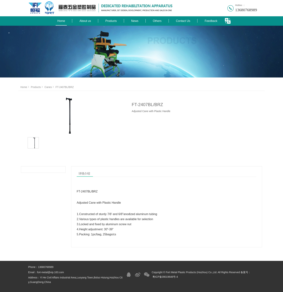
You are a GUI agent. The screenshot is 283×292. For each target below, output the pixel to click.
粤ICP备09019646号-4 (165, 276)
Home (61, 20)
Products (111, 20)
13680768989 (246, 10)
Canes (50, 87)
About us (85, 20)
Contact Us (183, 20)
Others (157, 20)
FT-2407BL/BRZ (64, 87)
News (134, 20)
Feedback (211, 20)
